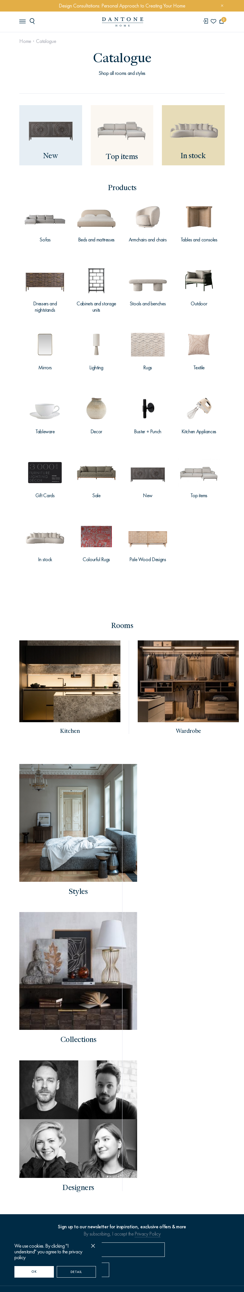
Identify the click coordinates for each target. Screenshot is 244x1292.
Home (26, 41)
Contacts (30, 1163)
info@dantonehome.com (145, 1092)
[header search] (34, 21)
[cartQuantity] (221, 22)
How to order (35, 1132)
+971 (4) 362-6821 (89, 1092)
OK (34, 1272)
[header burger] (23, 21)
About (27, 1147)
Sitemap (165, 1260)
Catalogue (47, 41)
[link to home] (122, 22)
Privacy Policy (147, 1043)
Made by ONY (121, 1280)
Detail (76, 1272)
